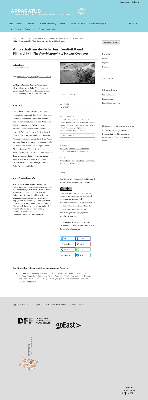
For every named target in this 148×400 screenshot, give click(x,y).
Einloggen (135, 2)
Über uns (30, 24)
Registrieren (29, 29)
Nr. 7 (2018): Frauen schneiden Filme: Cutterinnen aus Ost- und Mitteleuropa (56, 38)
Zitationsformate (68, 135)
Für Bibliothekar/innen (111, 103)
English (105, 63)
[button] (67, 238)
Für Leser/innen (108, 95)
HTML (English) (70, 94)
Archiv (62, 24)
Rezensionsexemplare (97, 24)
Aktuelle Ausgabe (16, 24)
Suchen (133, 24)
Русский (105, 67)
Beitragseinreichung (48, 24)
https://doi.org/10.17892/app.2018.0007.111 (34, 77)
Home (15, 38)
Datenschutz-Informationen (112, 137)
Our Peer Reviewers (77, 24)
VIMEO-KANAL (109, 79)
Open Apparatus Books (47, 29)
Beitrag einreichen (111, 42)
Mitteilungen (16, 29)
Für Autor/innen (108, 99)
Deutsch (105, 59)
